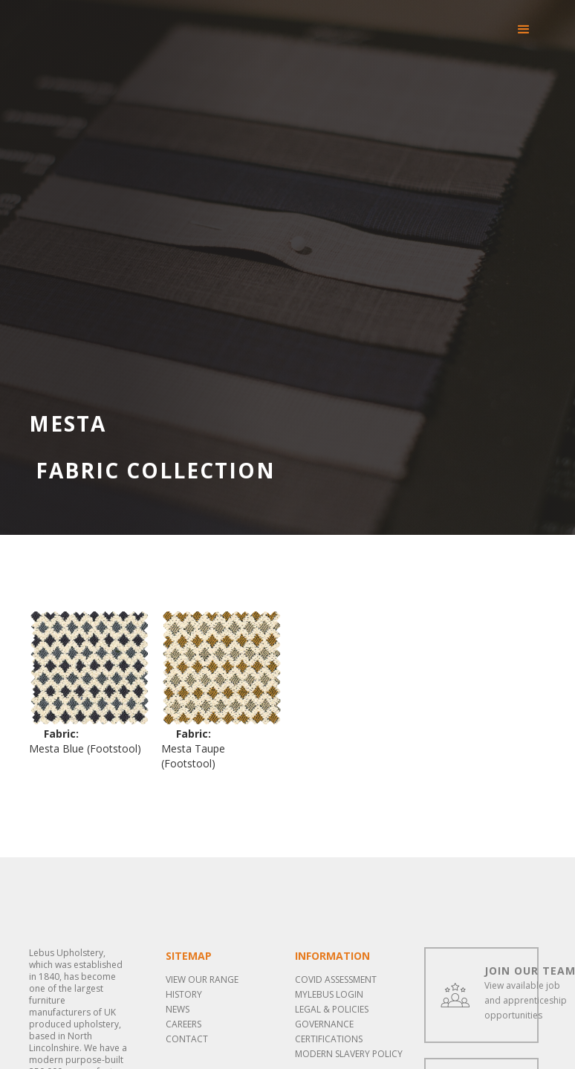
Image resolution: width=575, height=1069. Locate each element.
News (177, 1009)
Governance (324, 1024)
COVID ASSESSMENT (336, 979)
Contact (187, 1039)
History (184, 994)
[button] (523, 29)
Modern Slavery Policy (349, 1053)
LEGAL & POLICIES (331, 1009)
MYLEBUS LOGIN (329, 994)
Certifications (329, 1039)
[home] (77, 14)
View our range (202, 979)
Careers (183, 1024)
